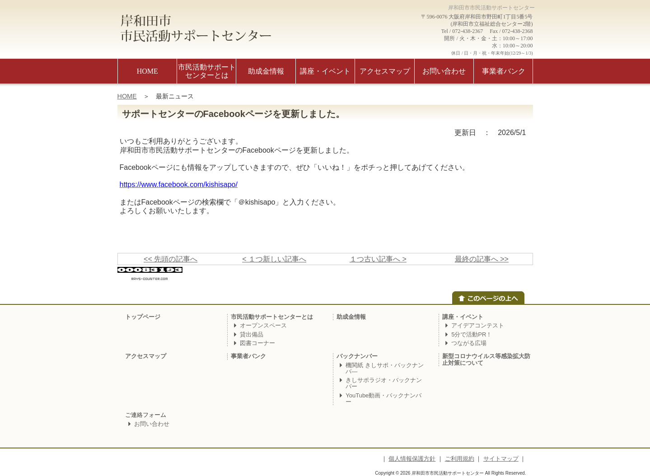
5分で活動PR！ (471, 334)
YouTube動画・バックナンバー (383, 398)
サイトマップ (501, 458)
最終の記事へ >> (482, 259)
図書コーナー (257, 343)
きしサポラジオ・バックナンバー (384, 383)
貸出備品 (251, 334)
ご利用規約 (459, 458)
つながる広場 (468, 343)
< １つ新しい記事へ (274, 259)
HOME (127, 96)
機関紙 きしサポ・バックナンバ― (385, 368)
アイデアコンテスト (477, 325)
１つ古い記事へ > (378, 259)
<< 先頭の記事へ (170, 259)
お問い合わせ (151, 423)
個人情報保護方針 (411, 458)
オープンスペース (263, 325)
